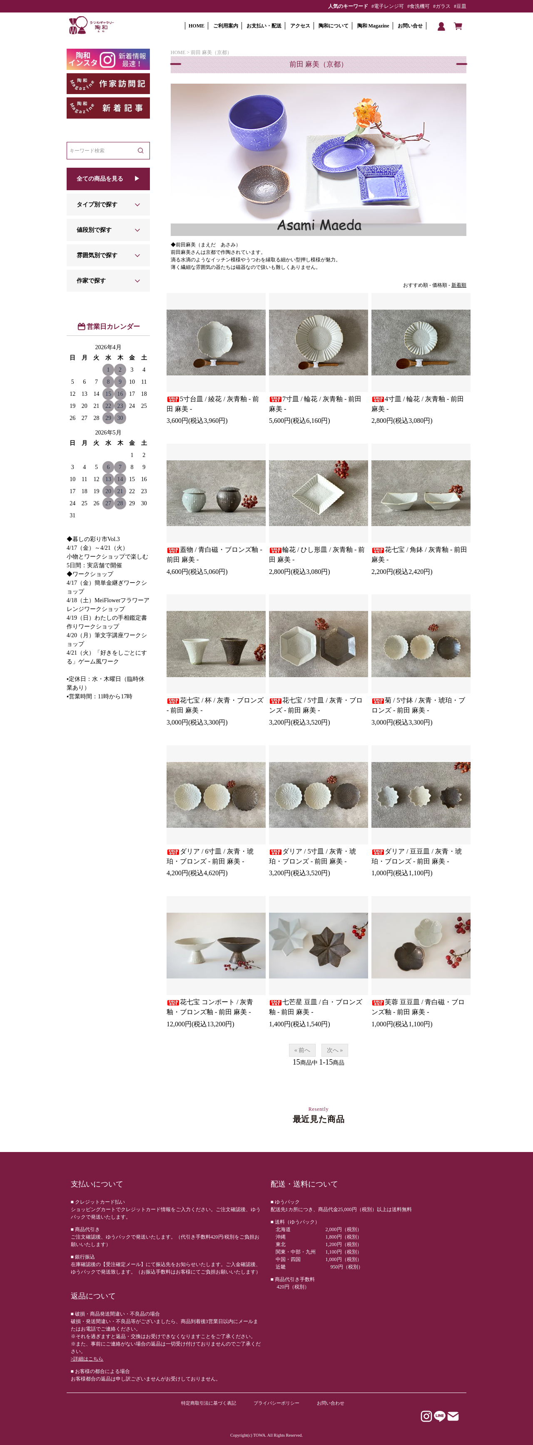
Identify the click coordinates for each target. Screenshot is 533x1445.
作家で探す (91, 281)
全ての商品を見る (100, 179)
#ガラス (442, 6)
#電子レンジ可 (387, 6)
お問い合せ (410, 26)
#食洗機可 (418, 6)
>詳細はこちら (87, 1359)
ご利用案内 (225, 26)
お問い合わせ (330, 1402)
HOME (196, 26)
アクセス (300, 26)
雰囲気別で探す (97, 255)
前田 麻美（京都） (211, 52)
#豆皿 (460, 6)
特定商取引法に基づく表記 (208, 1402)
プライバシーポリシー (276, 1402)
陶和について (334, 26)
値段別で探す (94, 230)
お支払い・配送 (264, 26)
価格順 (439, 285)
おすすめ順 (415, 285)
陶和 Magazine (373, 26)
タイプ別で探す (97, 204)
